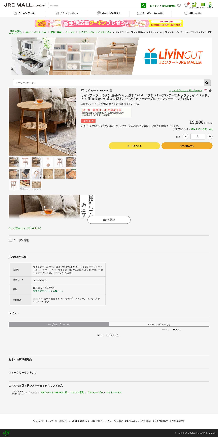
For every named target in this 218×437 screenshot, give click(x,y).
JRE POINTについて (80, 420)
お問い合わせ (64, 420)
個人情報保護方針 (177, 420)
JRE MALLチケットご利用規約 (138, 420)
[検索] (207, 82)
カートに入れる (134, 145)
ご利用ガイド (38, 420)
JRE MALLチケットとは (102, 420)
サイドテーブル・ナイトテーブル (95, 32)
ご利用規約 (118, 420)
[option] (42, 121)
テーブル (70, 32)
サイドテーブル (113, 392)
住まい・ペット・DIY (36, 32)
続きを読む (109, 219)
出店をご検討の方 (160, 420)
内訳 (211, 129)
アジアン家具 (77, 392)
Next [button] (61, 121)
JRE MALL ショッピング (15, 31)
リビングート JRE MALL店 (54, 392)
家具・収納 (56, 32)
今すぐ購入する (187, 145)
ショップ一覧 (51, 420)
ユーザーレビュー (59, 324)
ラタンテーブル (95, 392)
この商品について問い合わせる (187, 90)
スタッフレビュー (159, 324)
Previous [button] (23, 121)
